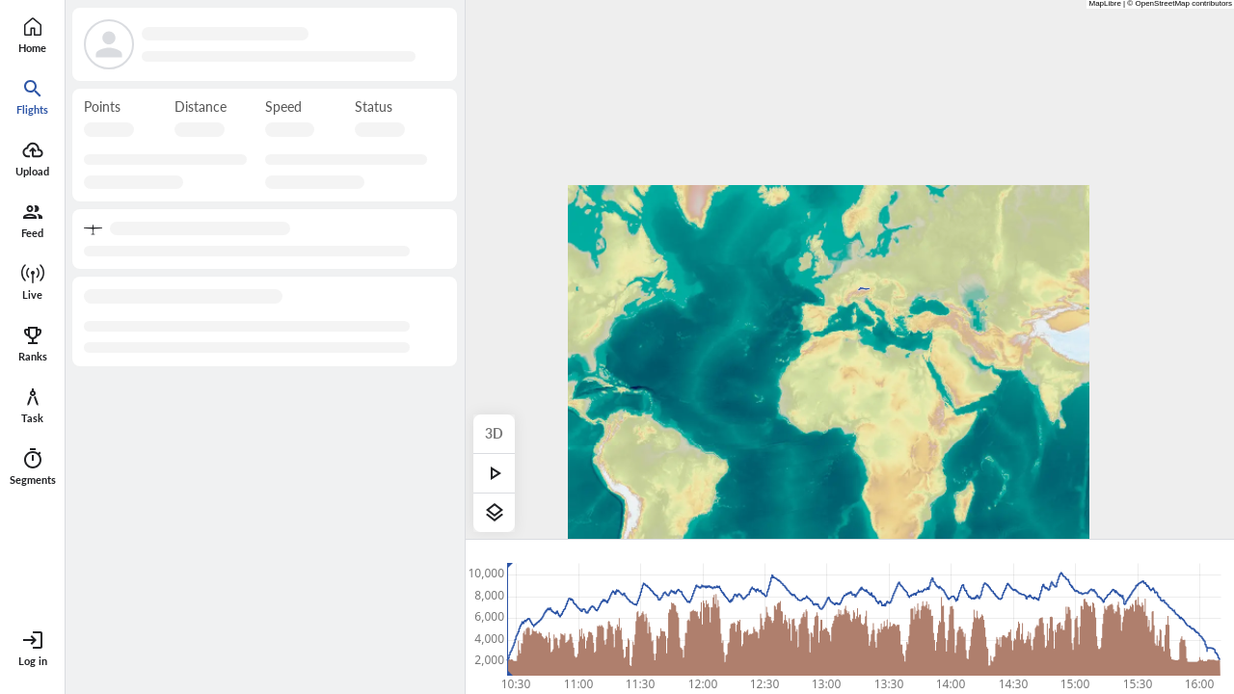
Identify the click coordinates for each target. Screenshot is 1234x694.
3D (494, 433)
